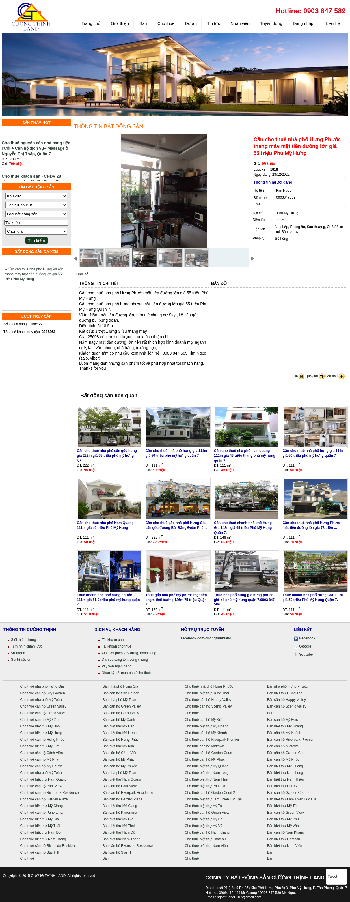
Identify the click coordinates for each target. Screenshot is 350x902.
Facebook (304, 638)
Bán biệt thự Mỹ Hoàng (285, 726)
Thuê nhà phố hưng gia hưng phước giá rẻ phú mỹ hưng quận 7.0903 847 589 (244, 599)
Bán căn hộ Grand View (121, 713)
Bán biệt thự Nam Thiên (285, 779)
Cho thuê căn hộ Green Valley (43, 706)
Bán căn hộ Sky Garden (121, 693)
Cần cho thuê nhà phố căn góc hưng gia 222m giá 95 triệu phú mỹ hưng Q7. (107, 455)
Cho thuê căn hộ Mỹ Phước (41, 766)
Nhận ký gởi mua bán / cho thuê (126, 673)
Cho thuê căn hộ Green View (207, 813)
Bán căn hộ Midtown (283, 746)
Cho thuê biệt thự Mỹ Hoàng (206, 726)
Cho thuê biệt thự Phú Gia (205, 786)
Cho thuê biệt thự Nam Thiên (207, 779)
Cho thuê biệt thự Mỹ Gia (39, 819)
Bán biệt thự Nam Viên (284, 846)
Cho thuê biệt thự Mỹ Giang (41, 806)
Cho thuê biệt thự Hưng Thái (207, 693)
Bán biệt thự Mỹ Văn (283, 826)
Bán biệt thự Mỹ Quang (285, 766)
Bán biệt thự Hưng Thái (285, 693)
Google (302, 646)
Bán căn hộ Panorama (120, 813)
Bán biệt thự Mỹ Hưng (120, 733)
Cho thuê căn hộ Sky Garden (42, 693)
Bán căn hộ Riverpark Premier (290, 740)
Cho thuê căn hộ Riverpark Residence (49, 793)
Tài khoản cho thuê (116, 646)
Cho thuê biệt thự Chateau (205, 839)
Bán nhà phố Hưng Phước (287, 686)
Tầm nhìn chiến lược (26, 646)
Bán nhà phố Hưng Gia (120, 686)
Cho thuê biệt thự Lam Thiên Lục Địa (213, 799)
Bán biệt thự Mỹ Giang (120, 806)
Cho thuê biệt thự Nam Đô (40, 832)
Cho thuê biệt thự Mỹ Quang (207, 766)
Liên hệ (332, 23)
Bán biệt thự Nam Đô (119, 832)
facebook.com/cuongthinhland (206, 638)
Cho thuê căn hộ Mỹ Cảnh (40, 720)
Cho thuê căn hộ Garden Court (208, 753)
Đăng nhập (303, 23)
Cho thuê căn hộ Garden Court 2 (210, 793)
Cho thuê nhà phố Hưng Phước (209, 686)
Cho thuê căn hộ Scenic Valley (208, 706)
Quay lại (315, 376)
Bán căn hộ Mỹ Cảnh (119, 720)
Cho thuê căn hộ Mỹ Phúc (205, 759)
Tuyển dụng (271, 23)
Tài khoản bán (113, 640)
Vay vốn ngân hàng (116, 666)
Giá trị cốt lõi (20, 660)
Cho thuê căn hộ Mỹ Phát (39, 759)
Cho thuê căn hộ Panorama (41, 813)
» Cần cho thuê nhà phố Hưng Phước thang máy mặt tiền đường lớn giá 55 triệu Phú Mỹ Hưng (34, 278)
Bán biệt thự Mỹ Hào (118, 726)
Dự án (191, 23)
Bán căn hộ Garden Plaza (122, 799)
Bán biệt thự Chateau (283, 839)
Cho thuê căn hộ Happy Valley (208, 700)
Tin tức (213, 23)
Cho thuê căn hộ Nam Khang (207, 832)
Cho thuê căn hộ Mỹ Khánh (206, 733)
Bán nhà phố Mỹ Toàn (119, 700)
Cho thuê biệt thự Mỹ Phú (204, 819)
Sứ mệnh (18, 653)
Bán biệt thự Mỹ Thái (119, 826)
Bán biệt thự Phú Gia (283, 786)
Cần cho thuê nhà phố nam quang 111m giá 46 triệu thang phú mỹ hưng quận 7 (244, 456)
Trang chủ (90, 23)
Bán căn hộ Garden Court (287, 753)
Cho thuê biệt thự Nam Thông (43, 839)
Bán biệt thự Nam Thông (122, 839)
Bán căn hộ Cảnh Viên (120, 753)
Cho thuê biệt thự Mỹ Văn (204, 826)
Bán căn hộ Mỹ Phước (120, 766)
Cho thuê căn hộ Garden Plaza (44, 799)
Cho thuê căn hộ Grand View (42, 713)
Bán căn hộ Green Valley (122, 706)
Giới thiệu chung (23, 640)
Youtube (303, 654)
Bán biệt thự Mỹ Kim (118, 746)
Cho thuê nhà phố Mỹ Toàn (41, 700)
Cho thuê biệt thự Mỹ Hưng (41, 733)
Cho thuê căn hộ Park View (41, 786)
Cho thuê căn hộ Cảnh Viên (41, 753)
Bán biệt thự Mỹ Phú (283, 819)
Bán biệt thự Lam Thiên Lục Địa (291, 799)
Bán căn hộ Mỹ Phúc (283, 759)
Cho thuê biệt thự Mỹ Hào (40, 726)
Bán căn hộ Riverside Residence (128, 846)
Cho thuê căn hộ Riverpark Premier (212, 740)
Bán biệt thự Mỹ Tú (282, 806)
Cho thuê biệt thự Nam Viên (206, 846)
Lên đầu (335, 376)
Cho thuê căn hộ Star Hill (39, 852)
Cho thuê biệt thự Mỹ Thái (40, 826)
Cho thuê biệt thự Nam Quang (43, 779)
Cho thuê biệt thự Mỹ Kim (39, 746)
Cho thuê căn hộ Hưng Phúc (42, 740)
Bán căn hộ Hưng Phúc (121, 740)
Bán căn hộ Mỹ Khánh (284, 733)
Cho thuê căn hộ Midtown (204, 746)
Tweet (332, 877)
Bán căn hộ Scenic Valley (286, 706)
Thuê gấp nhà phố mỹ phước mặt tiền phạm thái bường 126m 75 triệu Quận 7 (176, 599)
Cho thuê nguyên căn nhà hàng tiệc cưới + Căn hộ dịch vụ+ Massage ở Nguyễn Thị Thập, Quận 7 (36, 152)
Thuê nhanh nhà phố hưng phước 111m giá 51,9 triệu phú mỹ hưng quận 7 (108, 599)
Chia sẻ (82, 274)
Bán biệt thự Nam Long (285, 773)
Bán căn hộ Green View (285, 813)
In (300, 376)
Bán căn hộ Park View (120, 786)
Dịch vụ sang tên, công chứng (125, 660)
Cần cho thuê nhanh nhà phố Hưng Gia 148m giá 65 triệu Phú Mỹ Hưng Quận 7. (243, 528)
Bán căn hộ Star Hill (118, 852)
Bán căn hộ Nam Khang (285, 832)
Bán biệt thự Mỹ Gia (118, 819)
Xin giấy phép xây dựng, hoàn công (129, 653)
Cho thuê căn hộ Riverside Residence (49, 846)
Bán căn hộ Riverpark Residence (128, 793)
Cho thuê (165, 23)
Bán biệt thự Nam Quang (122, 779)
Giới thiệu (120, 23)
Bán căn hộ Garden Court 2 (288, 793)
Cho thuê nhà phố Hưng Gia (42, 686)
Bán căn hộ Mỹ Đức (282, 720)
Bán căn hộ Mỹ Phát (118, 759)
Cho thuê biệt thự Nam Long (207, 773)
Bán (143, 23)
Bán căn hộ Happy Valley (286, 700)
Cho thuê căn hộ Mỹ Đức (204, 720)
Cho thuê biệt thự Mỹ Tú (203, 806)
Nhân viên (240, 23)
